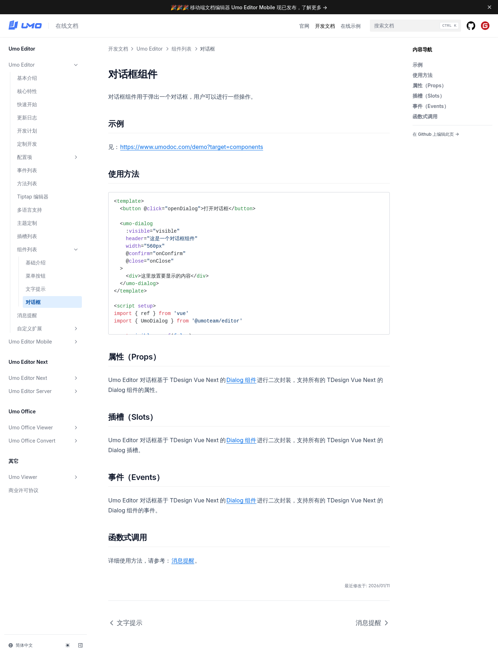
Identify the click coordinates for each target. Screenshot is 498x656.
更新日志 (27, 117)
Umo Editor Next (44, 378)
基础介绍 (36, 262)
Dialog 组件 (241, 379)
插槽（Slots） (429, 96)
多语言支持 (29, 210)
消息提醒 (27, 315)
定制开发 (27, 144)
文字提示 (36, 289)
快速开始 (27, 104)
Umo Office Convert (44, 441)
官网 (304, 26)
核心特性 (27, 91)
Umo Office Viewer (44, 427)
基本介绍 (27, 78)
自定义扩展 (48, 328)
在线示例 (351, 26)
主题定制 (27, 223)
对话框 (33, 302)
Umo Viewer (44, 477)
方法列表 (27, 183)
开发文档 (325, 26)
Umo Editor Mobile (44, 342)
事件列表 (27, 170)
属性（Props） (429, 85)
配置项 (48, 157)
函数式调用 (425, 116)
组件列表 (48, 249)
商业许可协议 (23, 490)
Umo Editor (44, 65)
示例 (418, 65)
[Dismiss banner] (489, 7)
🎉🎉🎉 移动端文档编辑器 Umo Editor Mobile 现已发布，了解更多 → (249, 7)
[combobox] (415, 26)
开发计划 (27, 131)
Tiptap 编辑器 (32, 196)
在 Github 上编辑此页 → (436, 134)
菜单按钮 (36, 276)
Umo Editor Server (44, 391)
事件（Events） (431, 106)
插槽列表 (27, 236)
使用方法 (423, 75)
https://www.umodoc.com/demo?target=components (191, 146)
